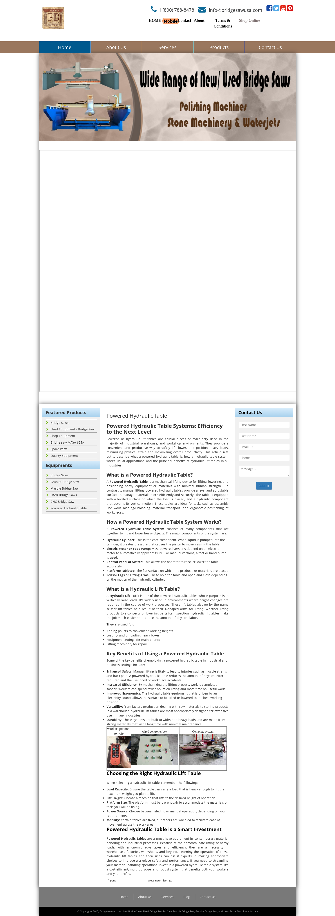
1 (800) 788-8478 (176, 10)
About (199, 20)
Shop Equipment (60, 436)
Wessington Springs (160, 880)
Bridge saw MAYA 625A (65, 442)
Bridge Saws (57, 423)
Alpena (112, 880)
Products (219, 47)
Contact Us (270, 47)
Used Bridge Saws (61, 495)
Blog (186, 897)
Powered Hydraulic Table (66, 508)
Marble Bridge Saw (62, 488)
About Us (116, 47)
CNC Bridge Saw (60, 501)
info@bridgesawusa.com (235, 10)
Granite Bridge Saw (62, 482)
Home (64, 47)
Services (167, 47)
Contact (184, 20)
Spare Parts (56, 449)
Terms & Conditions (223, 23)
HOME (155, 20)
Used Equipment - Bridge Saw (70, 429)
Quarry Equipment (62, 455)
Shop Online (249, 20)
